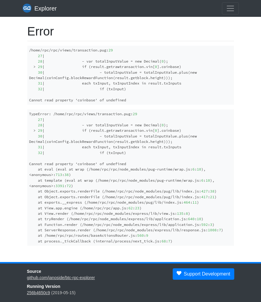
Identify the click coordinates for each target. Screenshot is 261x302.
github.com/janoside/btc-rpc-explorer (61, 277)
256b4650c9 (38, 292)
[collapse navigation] (230, 8)
